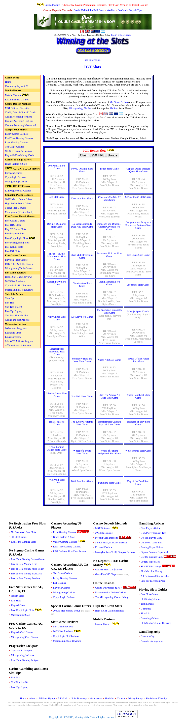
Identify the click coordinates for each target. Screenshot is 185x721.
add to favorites (92, 60)
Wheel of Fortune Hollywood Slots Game (109, 452)
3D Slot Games (18, 537)
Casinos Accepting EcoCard (19, 121)
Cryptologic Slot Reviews (18, 285)
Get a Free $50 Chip (105, 574)
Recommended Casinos (17, 99)
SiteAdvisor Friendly (156, 698)
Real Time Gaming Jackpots (25, 660)
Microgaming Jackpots (22, 655)
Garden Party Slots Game (56, 283)
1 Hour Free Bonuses (15, 207)
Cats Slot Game (56, 197)
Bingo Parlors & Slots (16, 163)
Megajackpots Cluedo (138, 311)
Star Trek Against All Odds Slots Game (109, 396)
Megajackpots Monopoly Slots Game (57, 351)
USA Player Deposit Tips (153, 533)
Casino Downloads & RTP (108, 587)
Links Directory (13, 337)
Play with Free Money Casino (20, 155)
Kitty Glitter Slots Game (57, 318)
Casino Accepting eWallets (18, 116)
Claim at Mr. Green (121, 35)
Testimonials (147, 603)
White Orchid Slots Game (138, 450)
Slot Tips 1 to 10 (13, 307)
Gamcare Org (147, 636)
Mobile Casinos (13, 95)
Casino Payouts (52, 5)
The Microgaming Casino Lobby (111, 597)
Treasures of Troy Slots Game (138, 423)
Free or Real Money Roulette (25, 578)
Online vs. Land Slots (152, 542)
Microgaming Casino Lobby (19, 212)
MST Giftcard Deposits (17, 108)
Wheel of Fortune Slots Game (82, 452)
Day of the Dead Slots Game (138, 482)
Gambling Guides (150, 618)
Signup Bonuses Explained (154, 552)
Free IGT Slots (12, 251)
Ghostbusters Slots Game (82, 284)
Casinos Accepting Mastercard (20, 125)
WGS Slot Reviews (15, 281)
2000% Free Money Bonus (66, 610)
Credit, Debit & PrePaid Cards (89, 10)
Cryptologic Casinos (15, 177)
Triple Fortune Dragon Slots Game (56, 448)
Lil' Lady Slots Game (82, 316)
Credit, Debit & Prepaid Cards (20, 112)
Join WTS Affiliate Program (19, 341)
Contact (121, 698)
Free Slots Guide (149, 594)
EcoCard (122, 10)
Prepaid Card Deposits (106, 537)
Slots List (145, 613)
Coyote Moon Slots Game (138, 197)
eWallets (111, 10)
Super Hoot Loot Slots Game (138, 396)
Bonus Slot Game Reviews (18, 276)
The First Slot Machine (16, 315)
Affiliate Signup (47, 698)
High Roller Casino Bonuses (109, 610)
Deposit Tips (135, 10)
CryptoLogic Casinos (64, 597)
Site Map (109, 698)
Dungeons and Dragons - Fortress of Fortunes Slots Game (138, 225)
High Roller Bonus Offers (18, 203)
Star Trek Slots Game (82, 396)
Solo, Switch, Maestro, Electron (111, 542)
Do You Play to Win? (151, 537)
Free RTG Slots (13, 225)
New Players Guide (150, 528)
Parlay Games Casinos (16, 133)
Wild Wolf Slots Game (57, 481)
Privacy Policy (135, 698)
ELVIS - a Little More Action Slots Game (56, 256)
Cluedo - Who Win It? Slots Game (109, 198)
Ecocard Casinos (103, 547)
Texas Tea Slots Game (56, 423)
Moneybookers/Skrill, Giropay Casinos (115, 552)
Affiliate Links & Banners (18, 345)
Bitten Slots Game (109, 168)
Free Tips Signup (13, 311)
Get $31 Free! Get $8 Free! (109, 569)
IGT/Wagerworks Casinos (18, 190)
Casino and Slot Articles (17, 319)
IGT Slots (16, 600)
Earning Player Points (152, 547)
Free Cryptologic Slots (16, 238)
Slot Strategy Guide (151, 599)
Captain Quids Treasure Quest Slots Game (138, 170)
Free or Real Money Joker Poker (27, 568)
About (32, 698)
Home (8, 81)
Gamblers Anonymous (152, 641)
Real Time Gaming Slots (23, 541)
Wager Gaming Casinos (65, 541)
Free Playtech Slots (14, 233)
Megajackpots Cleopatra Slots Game (109, 311)
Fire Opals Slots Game (138, 255)
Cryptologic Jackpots (21, 650)
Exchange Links (13, 332)
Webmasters (96, 698)
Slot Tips (9, 302)
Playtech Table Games (16, 259)
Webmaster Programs (16, 328)
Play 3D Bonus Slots (15, 229)
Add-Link (62, 698)
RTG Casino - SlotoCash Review (69, 551)
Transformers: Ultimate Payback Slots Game (109, 423)
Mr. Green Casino (119, 102)
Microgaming (76, 108)
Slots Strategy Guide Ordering (156, 623)
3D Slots (114, 108)
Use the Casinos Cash (152, 557)
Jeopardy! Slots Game (138, 284)
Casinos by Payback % (16, 86)
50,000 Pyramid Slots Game (82, 170)
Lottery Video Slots (150, 561)
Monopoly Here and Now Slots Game (82, 360)
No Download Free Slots (23, 532)
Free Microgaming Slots (17, 242)
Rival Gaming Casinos (16, 142)
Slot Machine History (151, 571)
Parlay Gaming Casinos (65, 578)
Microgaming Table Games (18, 268)
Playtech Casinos (13, 173)
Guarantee (146, 608)
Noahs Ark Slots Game (109, 359)
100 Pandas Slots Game (56, 167)
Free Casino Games (15, 220)
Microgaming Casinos (16, 181)
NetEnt (87, 108)
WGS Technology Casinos (18, 151)
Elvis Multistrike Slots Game (82, 256)
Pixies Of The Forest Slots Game (138, 360)
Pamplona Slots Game (109, 482)
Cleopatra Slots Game (82, 198)
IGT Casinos (59, 582)
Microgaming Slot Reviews (19, 289)
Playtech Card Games (22, 632)
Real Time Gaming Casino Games (28, 559)
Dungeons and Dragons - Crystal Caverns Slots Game (109, 227)
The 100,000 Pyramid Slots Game (82, 423)
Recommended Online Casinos (110, 592)
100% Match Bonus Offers (18, 199)
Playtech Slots (18, 605)
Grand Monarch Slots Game (109, 283)
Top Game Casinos (14, 146)
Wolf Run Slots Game (82, 481)
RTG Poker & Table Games (19, 264)
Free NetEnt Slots (14, 246)
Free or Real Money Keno (24, 564)
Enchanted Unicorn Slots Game (109, 255)
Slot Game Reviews (63, 626)
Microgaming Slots (20, 615)
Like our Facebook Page (153, 580)
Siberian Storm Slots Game (56, 395)
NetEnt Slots (17, 595)
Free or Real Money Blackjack (26, 573)
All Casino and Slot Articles (155, 576)
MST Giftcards (102, 528)
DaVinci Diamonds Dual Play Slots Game (82, 225)
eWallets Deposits (104, 533)
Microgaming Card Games (24, 637)
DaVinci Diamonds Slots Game (56, 225)
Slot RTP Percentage (151, 566)
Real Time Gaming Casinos (19, 138)
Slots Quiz (10, 298)
